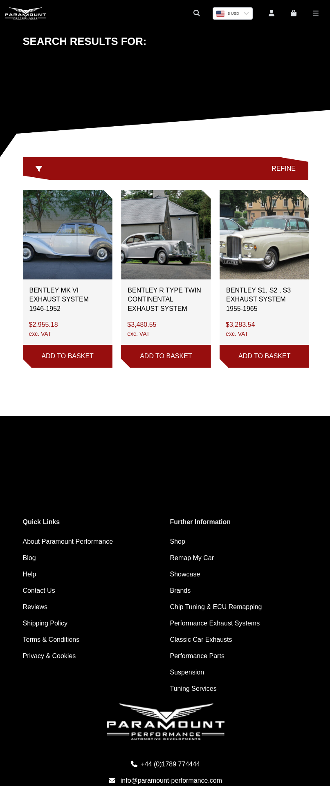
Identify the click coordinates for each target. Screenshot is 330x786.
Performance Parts (197, 655)
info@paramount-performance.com (165, 780)
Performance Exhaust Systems (215, 623)
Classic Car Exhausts (201, 639)
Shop (177, 541)
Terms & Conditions (51, 639)
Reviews (35, 606)
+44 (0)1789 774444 (165, 764)
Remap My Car (192, 557)
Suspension (187, 672)
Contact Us (39, 590)
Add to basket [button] (67, 356)
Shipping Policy (45, 623)
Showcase (185, 574)
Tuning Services (193, 688)
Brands (180, 590)
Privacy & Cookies (49, 655)
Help (29, 574)
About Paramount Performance (68, 541)
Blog (29, 557)
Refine (166, 168)
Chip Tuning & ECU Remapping (216, 606)
